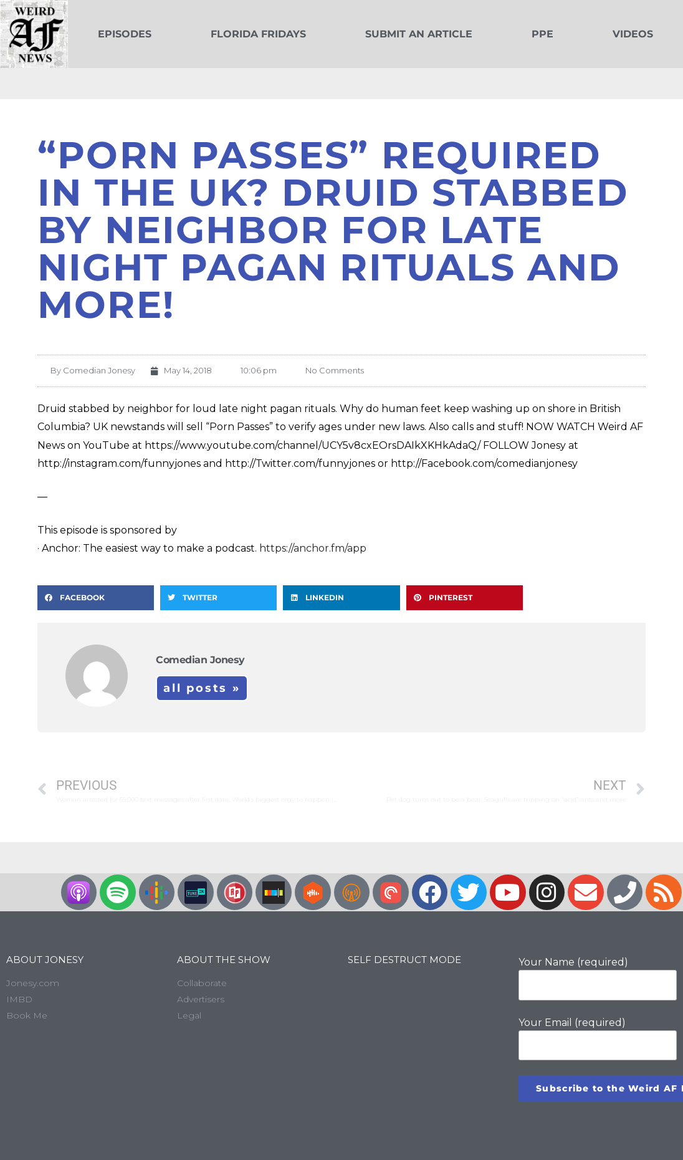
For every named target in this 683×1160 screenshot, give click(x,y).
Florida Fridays (258, 34)
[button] (95, 597)
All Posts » (202, 688)
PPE (542, 34)
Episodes (124, 34)
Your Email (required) (597, 1038)
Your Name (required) (597, 978)
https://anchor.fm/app (312, 548)
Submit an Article (418, 34)
